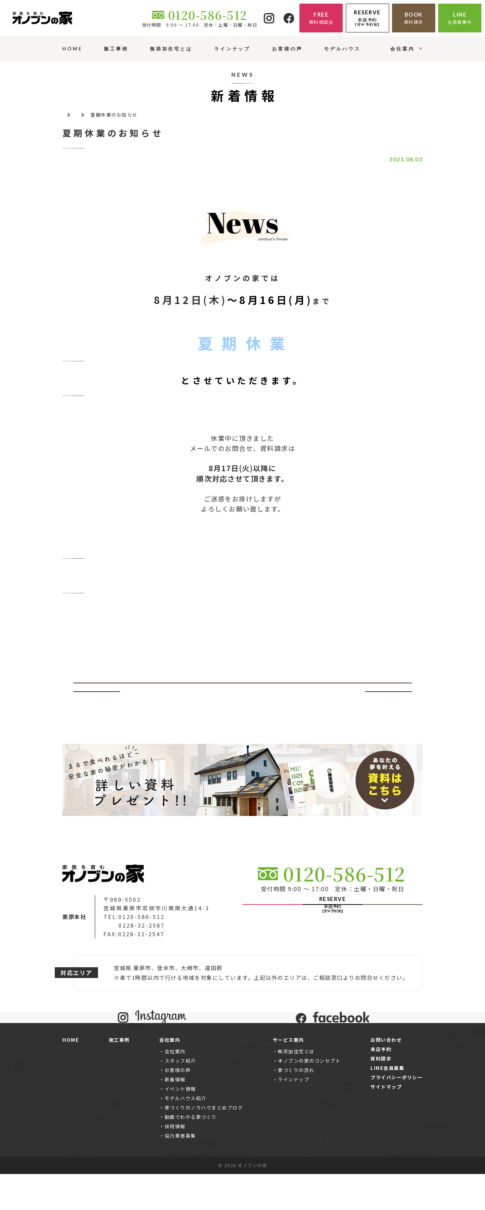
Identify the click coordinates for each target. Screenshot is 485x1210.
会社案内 (175, 1087)
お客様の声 (178, 1106)
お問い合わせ (386, 1075)
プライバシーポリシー (396, 1113)
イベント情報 (180, 1124)
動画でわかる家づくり (191, 1152)
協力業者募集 (180, 1171)
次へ (389, 692)
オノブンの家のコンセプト (309, 1096)
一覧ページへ (243, 692)
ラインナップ (293, 1115)
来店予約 (380, 1085)
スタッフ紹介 (180, 1096)
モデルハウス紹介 (185, 1134)
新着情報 (175, 1115)
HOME (70, 1075)
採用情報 (175, 1162)
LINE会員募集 (387, 1103)
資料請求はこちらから (242, 577)
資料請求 (380, 1094)
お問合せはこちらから (242, 543)
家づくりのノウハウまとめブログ (204, 1143)
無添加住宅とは (296, 1087)
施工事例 (119, 1075)
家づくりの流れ (296, 1106)
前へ (97, 692)
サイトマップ (386, 1122)
